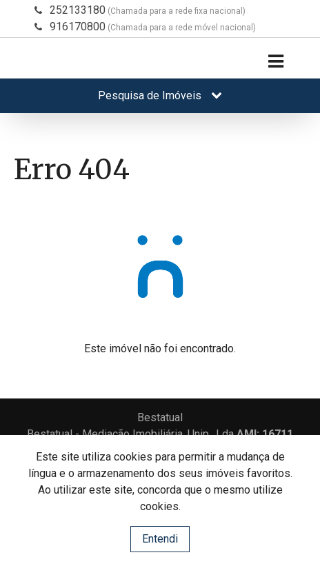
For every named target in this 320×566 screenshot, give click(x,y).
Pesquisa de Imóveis (160, 95)
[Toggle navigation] (275, 62)
